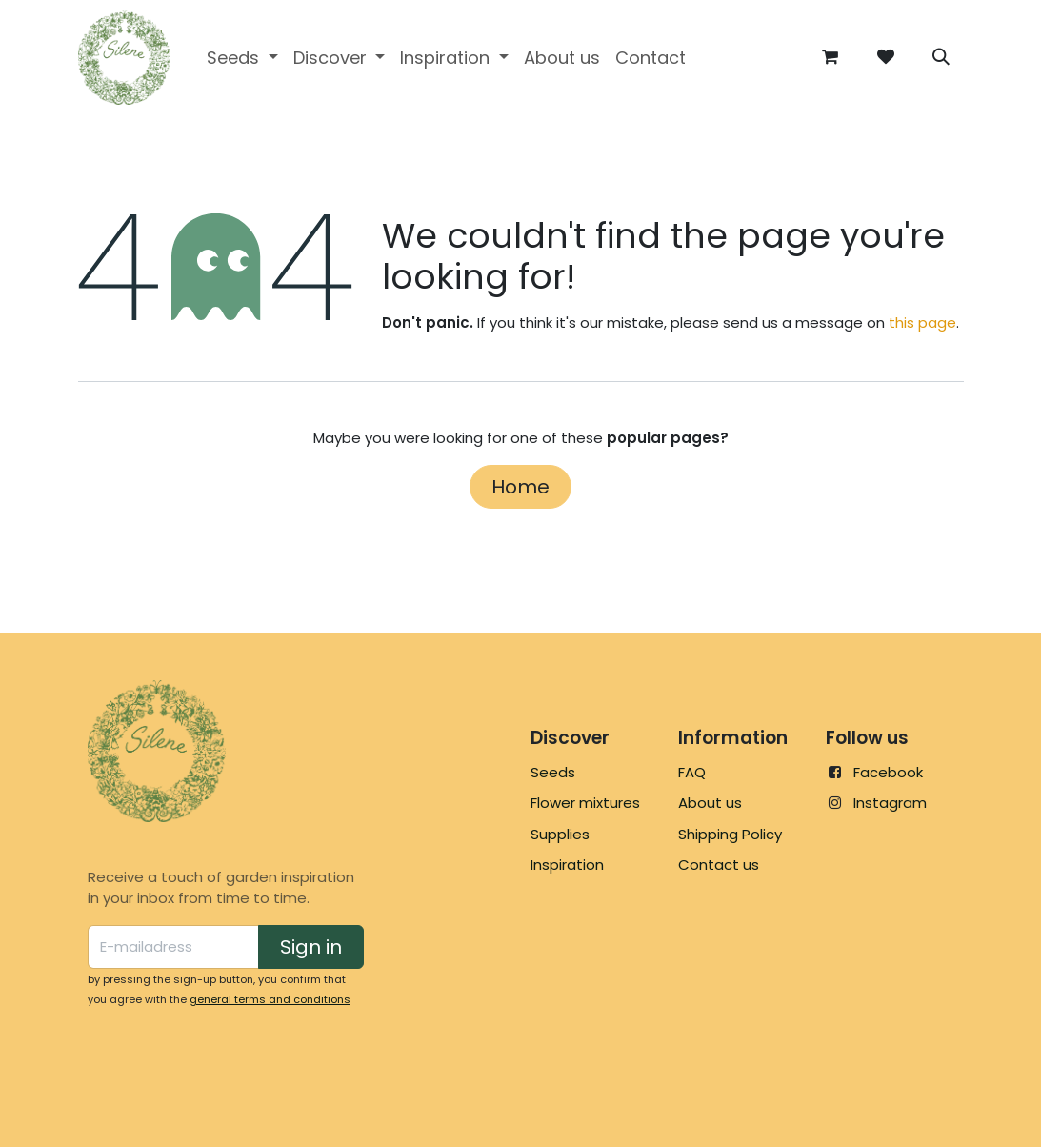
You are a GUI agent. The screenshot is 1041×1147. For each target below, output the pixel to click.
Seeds (553, 772)
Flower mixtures (585, 803)
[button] (941, 57)
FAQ (692, 772)
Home (520, 486)
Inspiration (567, 865)
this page (922, 322)
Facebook (888, 772)
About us (710, 803)
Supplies (560, 834)
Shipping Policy (730, 834)
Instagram (890, 803)
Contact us (718, 865)
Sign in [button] (311, 947)
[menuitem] (242, 57)
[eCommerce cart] (830, 57)
